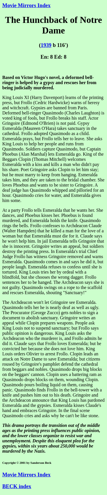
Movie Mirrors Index (26, 5)
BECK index (16, 486)
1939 (46, 45)
